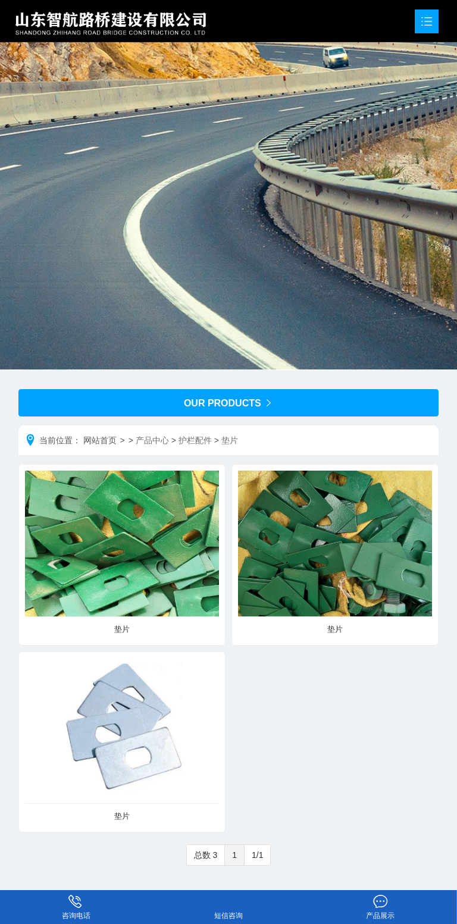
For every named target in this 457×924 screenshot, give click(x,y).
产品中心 (152, 440)
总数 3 (206, 855)
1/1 (257, 855)
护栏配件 (195, 440)
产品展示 (380, 899)
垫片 (229, 440)
